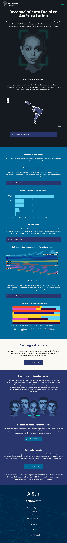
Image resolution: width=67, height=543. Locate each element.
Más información (33, 439)
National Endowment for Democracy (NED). (22, 477)
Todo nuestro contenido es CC (33, 518)
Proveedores (33, 511)
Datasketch (19, 479)
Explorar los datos (15, 183)
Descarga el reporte (33, 362)
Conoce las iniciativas (20, 135)
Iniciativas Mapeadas (33, 508)
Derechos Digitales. (45, 479)
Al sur (35, 454)
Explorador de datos (33, 515)
